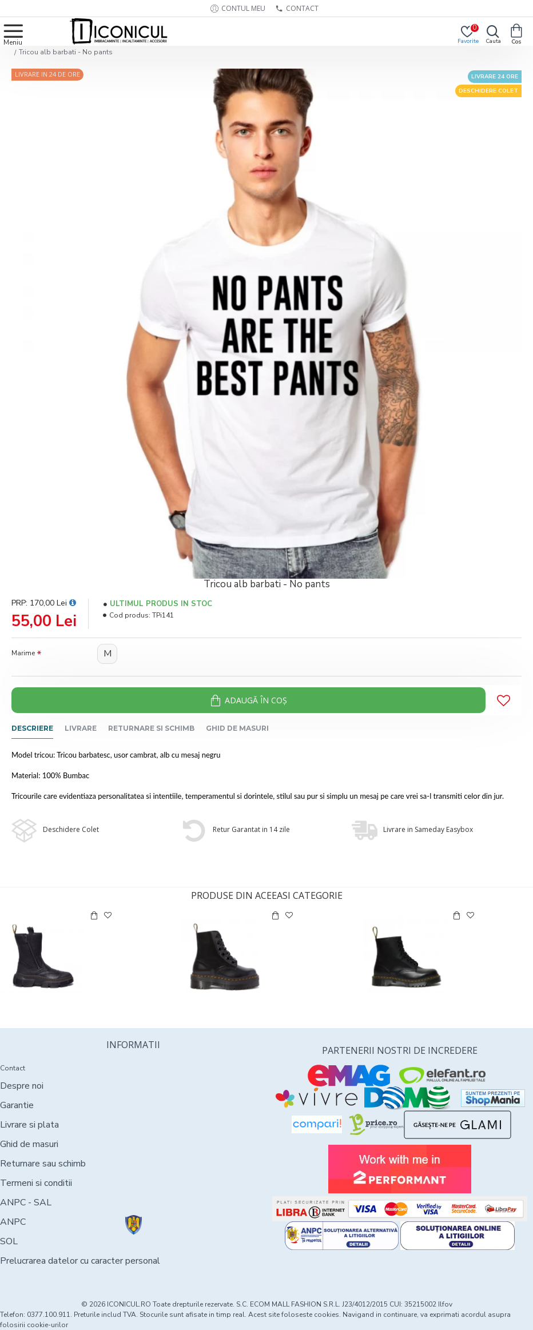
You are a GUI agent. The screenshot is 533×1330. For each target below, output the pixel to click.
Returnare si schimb (151, 728)
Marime (23, 653)
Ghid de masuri (237, 728)
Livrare (81, 728)
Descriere (32, 728)
